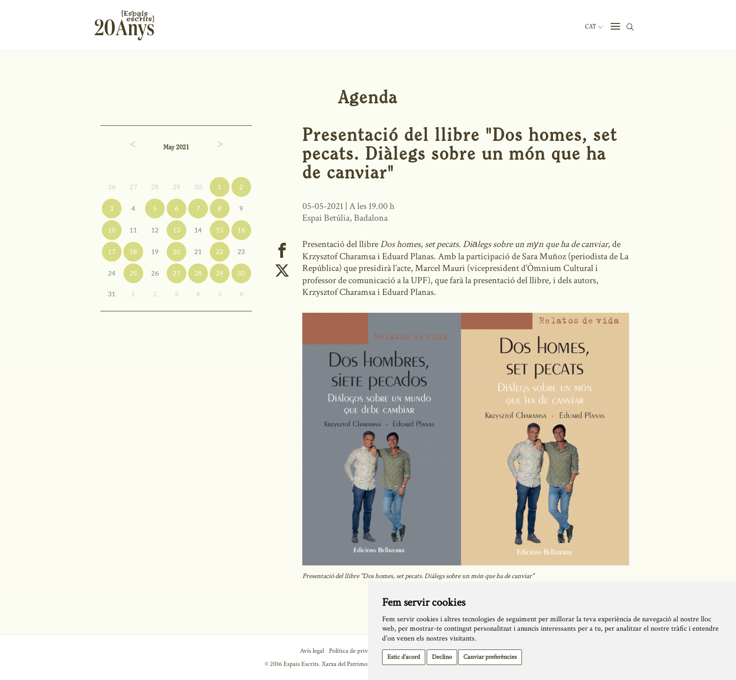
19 (155, 251)
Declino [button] (442, 657)
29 (176, 187)
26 (111, 187)
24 (111, 273)
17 (111, 251)
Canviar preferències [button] (490, 657)
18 (133, 251)
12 (155, 230)
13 (176, 230)
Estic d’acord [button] (403, 657)
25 (133, 273)
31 (111, 294)
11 (133, 230)
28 (155, 187)
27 (133, 187)
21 (198, 251)
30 (198, 187)
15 (219, 230)
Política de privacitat (355, 651)
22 (219, 251)
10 (111, 230)
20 (176, 251)
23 (241, 251)
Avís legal (312, 651)
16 (241, 230)
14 (198, 230)
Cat (594, 27)
